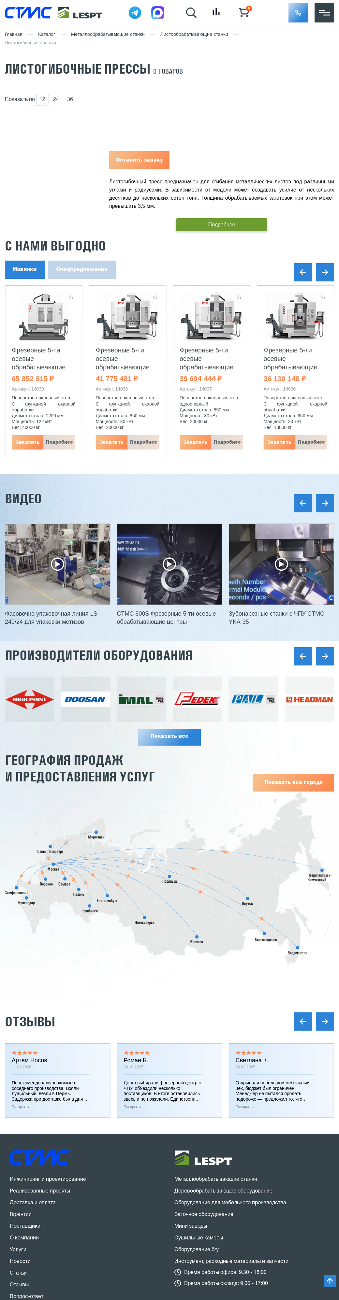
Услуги (18, 1250)
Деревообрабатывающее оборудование (223, 1191)
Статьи (18, 1273)
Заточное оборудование (203, 1214)
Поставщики (25, 1226)
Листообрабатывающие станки (194, 35)
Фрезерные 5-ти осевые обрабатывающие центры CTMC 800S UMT (126, 367)
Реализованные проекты (40, 1191)
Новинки (25, 269)
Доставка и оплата (33, 1203)
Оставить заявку (139, 160)
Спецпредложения (82, 269)
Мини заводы (190, 1226)
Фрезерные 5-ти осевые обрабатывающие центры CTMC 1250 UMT (41, 367)
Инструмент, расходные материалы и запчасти (231, 1261)
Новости (20, 1261)
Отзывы (30, 1021)
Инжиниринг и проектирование (48, 1179)
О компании (24, 1238)
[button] (298, 12)
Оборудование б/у (196, 1250)
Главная (13, 35)
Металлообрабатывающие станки (108, 35)
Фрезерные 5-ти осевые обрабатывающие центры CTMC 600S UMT (294, 367)
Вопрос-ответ (26, 1296)
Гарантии (21, 1214)
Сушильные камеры (198, 1238)
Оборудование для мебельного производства (230, 1203)
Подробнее (59, 442)
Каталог (46, 35)
